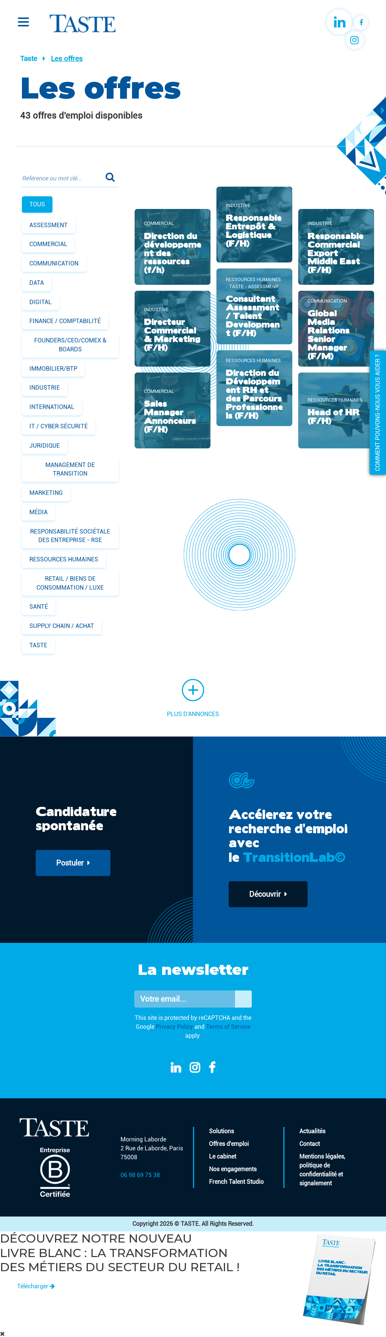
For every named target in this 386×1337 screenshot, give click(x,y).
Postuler (73, 862)
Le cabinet (222, 1156)
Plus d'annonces (193, 698)
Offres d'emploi (229, 1143)
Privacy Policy (174, 1026)
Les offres (67, 58)
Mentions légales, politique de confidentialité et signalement (322, 1170)
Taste (28, 58)
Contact (309, 1143)
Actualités (312, 1131)
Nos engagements (233, 1169)
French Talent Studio (236, 1181)
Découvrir (268, 894)
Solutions (221, 1131)
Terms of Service (228, 1026)
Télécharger (36, 1286)
